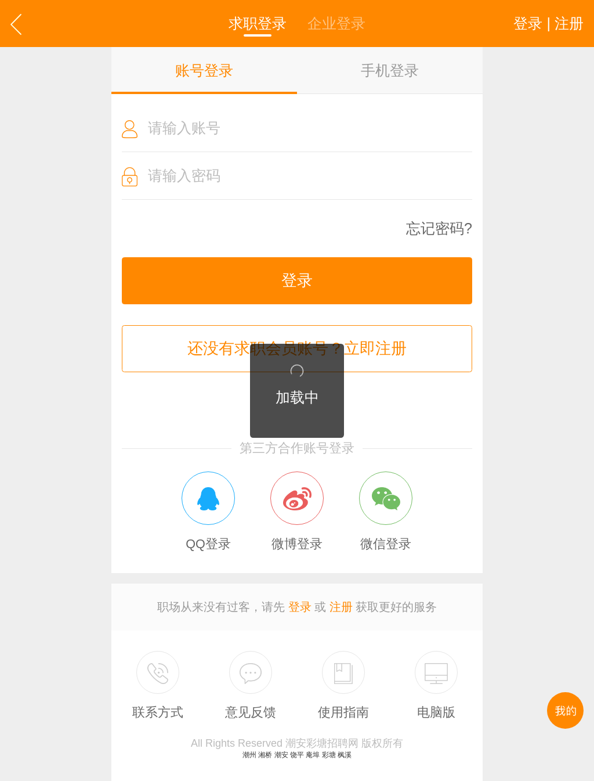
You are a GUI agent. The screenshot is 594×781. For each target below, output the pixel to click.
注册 (341, 606)
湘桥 (265, 755)
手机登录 (390, 70)
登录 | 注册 (548, 23)
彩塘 (329, 755)
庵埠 (313, 755)
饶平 (297, 755)
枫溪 (345, 755)
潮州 (249, 755)
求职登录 (258, 23)
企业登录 (336, 23)
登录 (297, 280)
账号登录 (204, 70)
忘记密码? (439, 228)
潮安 (281, 755)
